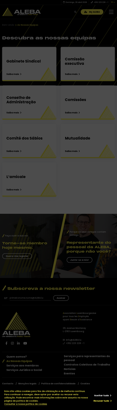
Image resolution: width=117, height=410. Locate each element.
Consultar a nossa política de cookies (25, 404)
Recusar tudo (101, 400)
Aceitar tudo (101, 395)
